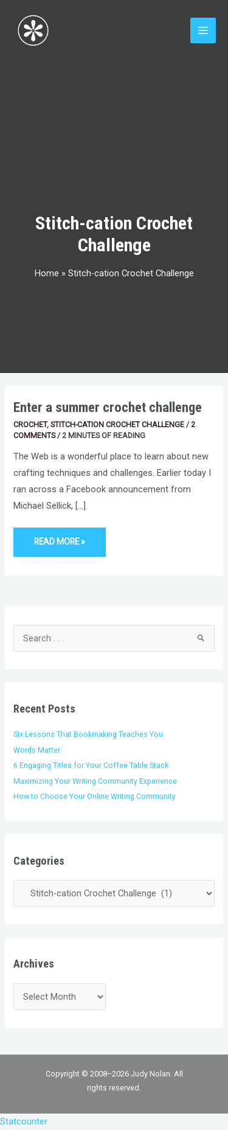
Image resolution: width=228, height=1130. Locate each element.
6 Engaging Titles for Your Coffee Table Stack (90, 765)
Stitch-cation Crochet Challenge (117, 424)
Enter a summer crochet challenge (107, 407)
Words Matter (36, 750)
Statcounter (23, 1121)
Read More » (59, 537)
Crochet (30, 424)
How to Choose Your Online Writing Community (94, 796)
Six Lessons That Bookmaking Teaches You (88, 734)
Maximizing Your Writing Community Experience (95, 781)
